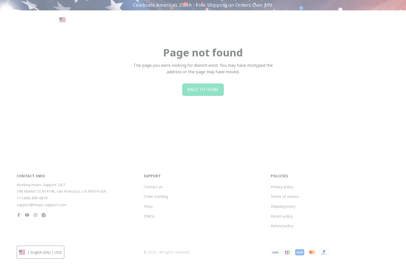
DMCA (149, 216)
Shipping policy (283, 206)
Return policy (282, 216)
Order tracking (156, 196)
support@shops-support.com (41, 204)
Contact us (153, 186)
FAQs (148, 206)
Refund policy (282, 225)
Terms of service (285, 196)
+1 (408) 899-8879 (32, 198)
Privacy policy (282, 186)
